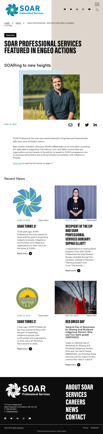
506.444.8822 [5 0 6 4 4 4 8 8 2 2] (11, 409)
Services (76, 394)
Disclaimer (95, 428)
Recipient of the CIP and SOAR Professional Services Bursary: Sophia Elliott (79, 234)
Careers (75, 401)
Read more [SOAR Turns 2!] (22, 348)
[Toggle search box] (97, 9)
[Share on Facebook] (78, 125)
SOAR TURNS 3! (26, 226)
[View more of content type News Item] (10, 35)
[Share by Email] (70, 125)
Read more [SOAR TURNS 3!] (22, 253)
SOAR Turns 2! (26, 321)
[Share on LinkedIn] (94, 125)
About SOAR (79, 386)
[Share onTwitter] (86, 125)
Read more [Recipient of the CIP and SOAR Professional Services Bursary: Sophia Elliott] (70, 270)
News (18, 23)
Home (7, 23)
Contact (76, 416)
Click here (17, 163)
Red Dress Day (75, 321)
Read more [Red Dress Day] (70, 364)
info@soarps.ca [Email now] (12, 411)
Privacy (85, 428)
